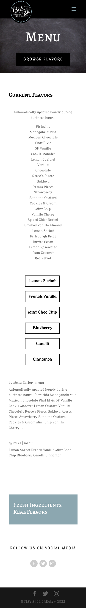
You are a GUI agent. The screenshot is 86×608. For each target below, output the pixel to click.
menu (39, 382)
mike (17, 443)
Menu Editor (23, 382)
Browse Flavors (43, 59)
